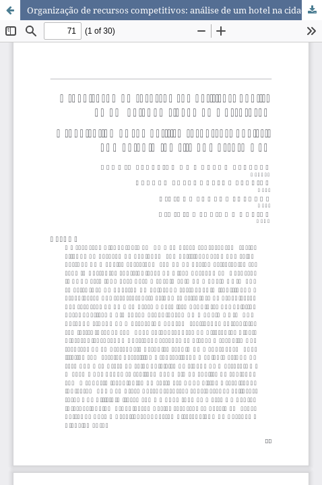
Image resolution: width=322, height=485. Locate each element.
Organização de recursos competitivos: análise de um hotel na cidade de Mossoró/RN (174, 10)
